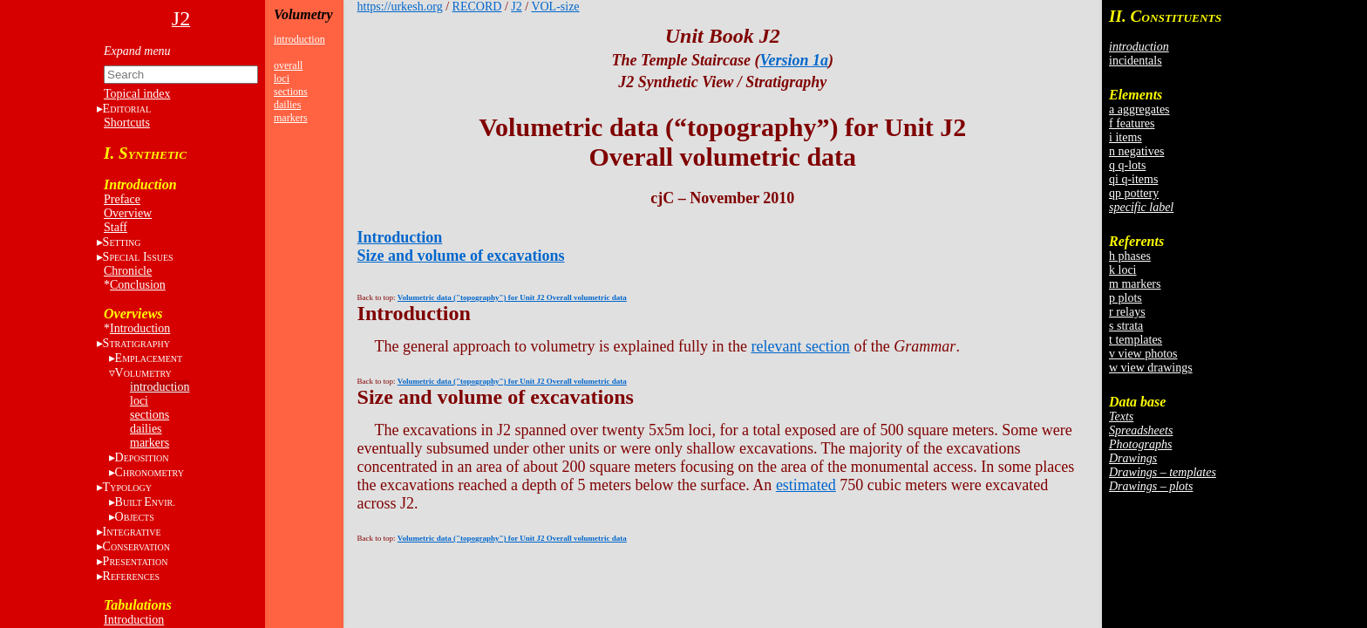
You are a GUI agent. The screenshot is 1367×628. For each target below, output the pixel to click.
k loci (1123, 269)
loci (139, 400)
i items (1125, 137)
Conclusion (138, 284)
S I (138, 256)
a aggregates (1139, 109)
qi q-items (1133, 179)
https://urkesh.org (400, 6)
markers (149, 442)
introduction (159, 386)
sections (149, 414)
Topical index (137, 93)
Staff (115, 227)
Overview (128, 213)
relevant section (800, 346)
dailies (146, 428)
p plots (1125, 297)
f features (1131, 123)
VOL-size (555, 6)
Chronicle (128, 270)
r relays (1127, 311)
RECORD (477, 6)
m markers (1134, 283)
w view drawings (1151, 367)
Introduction (140, 328)
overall (288, 65)
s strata (1126, 325)
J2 (516, 6)
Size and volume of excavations (461, 255)
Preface (122, 199)
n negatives (1136, 151)
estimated (806, 485)
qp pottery (1134, 193)
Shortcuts (127, 122)
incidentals (1135, 60)
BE (145, 502)
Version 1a (793, 60)
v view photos (1143, 353)
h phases (1130, 256)
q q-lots (1127, 165)
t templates (1135, 339)
